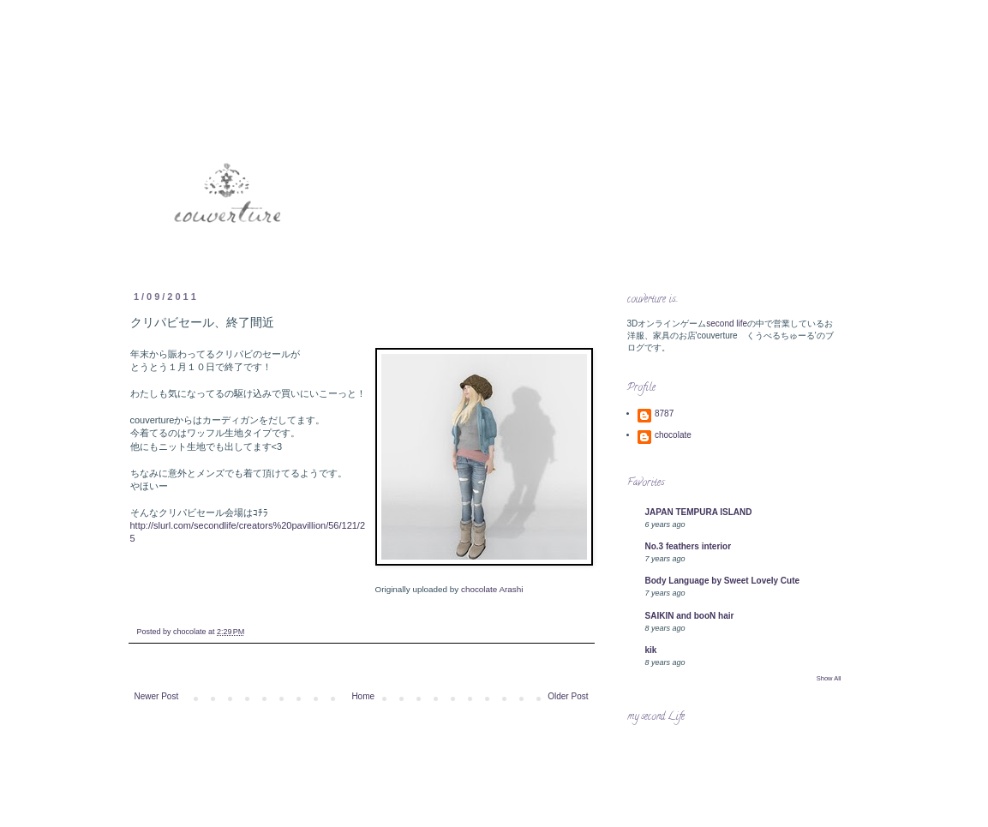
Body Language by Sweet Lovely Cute (722, 580)
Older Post (568, 696)
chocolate (673, 435)
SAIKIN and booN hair (689, 615)
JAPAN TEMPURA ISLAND (698, 512)
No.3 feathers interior (688, 546)
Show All (829, 678)
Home (362, 696)
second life (726, 323)
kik (651, 650)
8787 (664, 413)
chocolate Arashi (492, 589)
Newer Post (157, 696)
